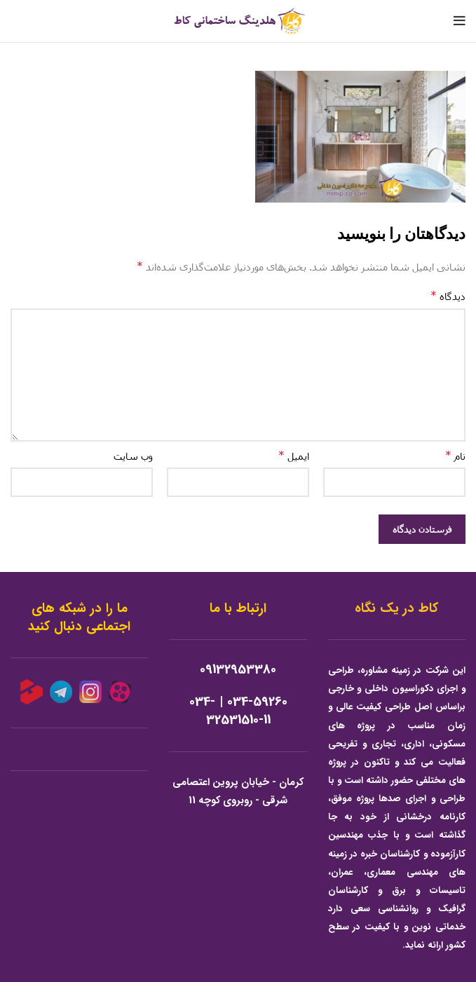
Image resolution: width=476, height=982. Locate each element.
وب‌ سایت (133, 456)
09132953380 (238, 670)
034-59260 (257, 702)
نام (455, 455)
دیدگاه (447, 295)
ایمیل (293, 455)
